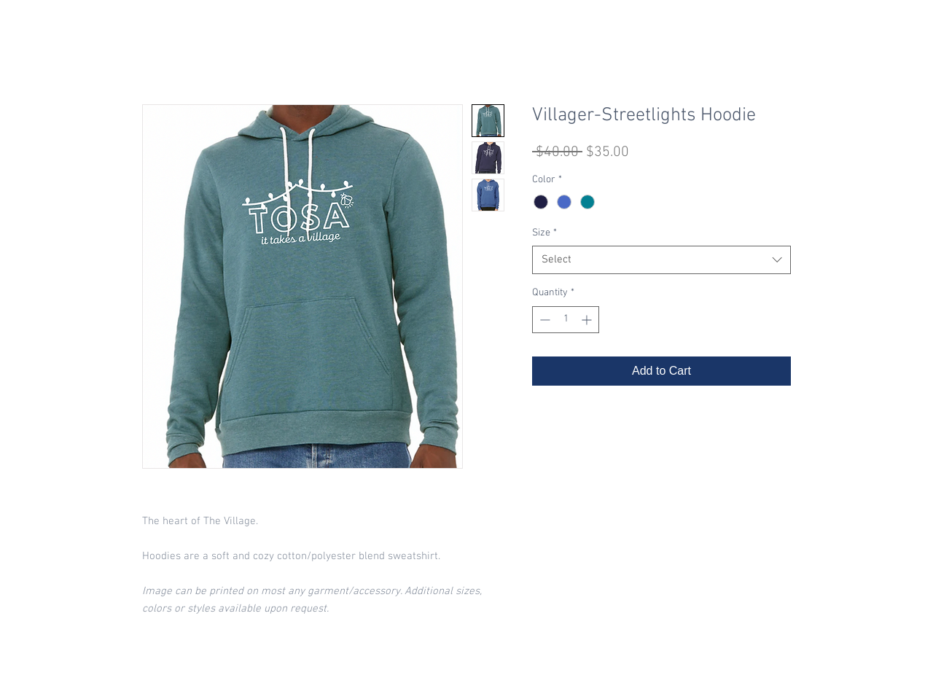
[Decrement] (543, 319)
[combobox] (661, 260)
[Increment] (588, 319)
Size (544, 233)
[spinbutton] (566, 319)
